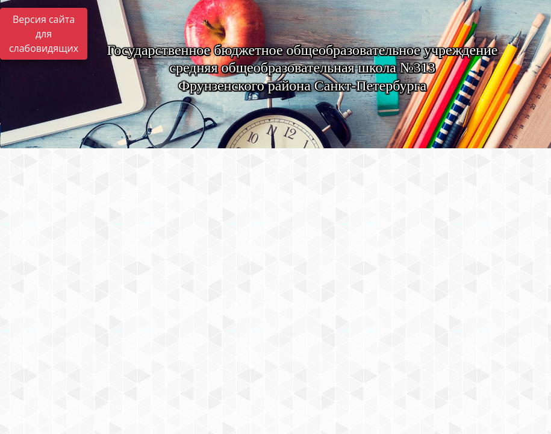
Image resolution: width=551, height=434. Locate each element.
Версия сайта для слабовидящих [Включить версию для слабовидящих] (43, 34)
